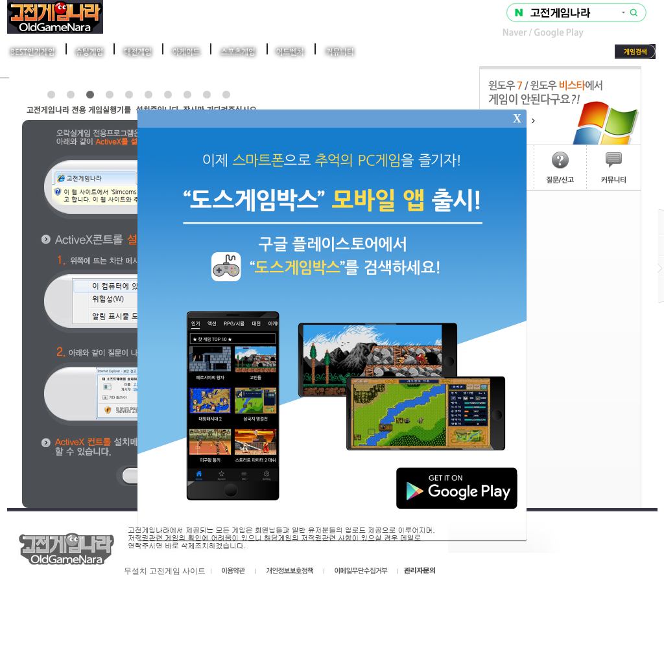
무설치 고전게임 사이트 (165, 570)
